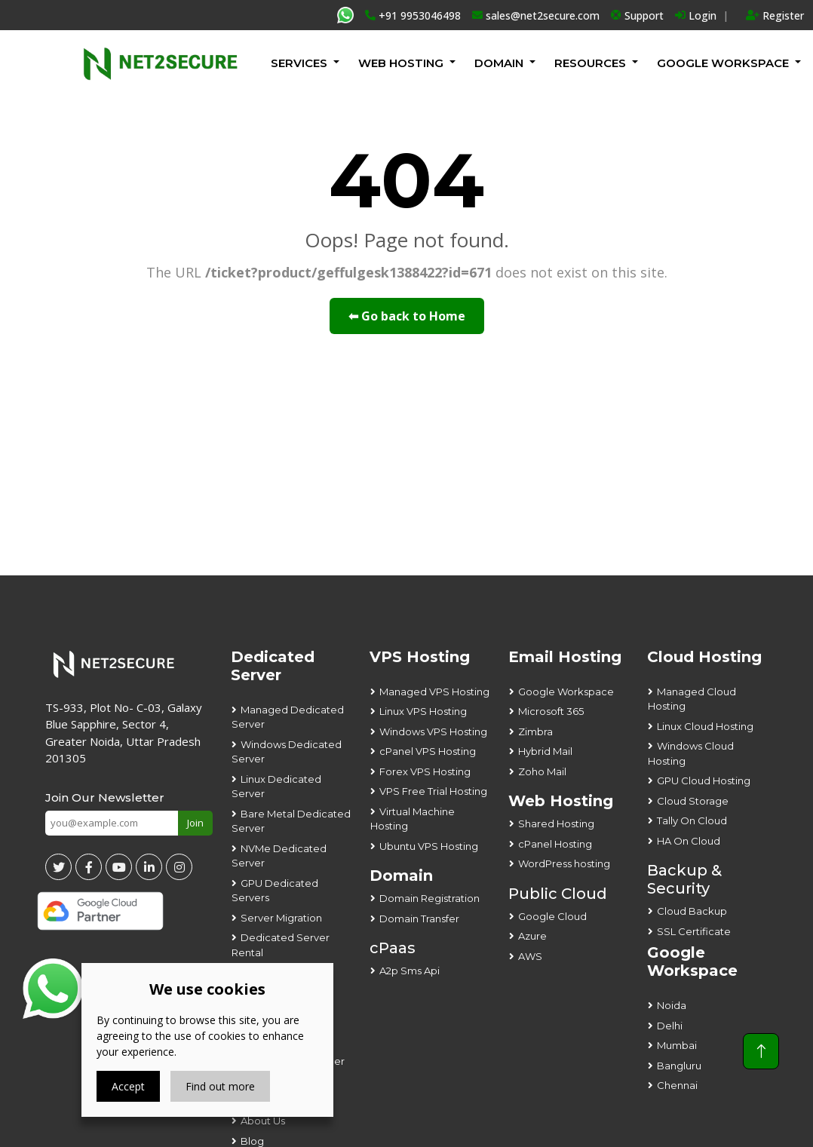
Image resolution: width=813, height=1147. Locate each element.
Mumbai (677, 1045)
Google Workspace (566, 691)
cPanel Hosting (555, 844)
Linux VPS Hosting (423, 711)
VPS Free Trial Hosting (433, 791)
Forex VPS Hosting (425, 771)
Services (299, 63)
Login (695, 15)
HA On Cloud (688, 841)
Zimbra (535, 731)
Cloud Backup (692, 911)
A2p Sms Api (409, 971)
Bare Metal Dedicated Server (291, 821)
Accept (128, 1086)
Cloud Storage (693, 801)
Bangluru (679, 1066)
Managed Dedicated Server (288, 717)
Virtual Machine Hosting (412, 819)
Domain (498, 63)
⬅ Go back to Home (406, 316)
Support (637, 15)
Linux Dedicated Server (276, 786)
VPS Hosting (420, 657)
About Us (263, 1121)
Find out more (220, 1086)
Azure (532, 936)
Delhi (670, 1026)
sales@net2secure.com (536, 15)
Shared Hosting (556, 823)
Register (775, 15)
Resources (590, 63)
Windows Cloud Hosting (691, 753)
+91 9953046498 (413, 15)
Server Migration (281, 918)
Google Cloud (552, 916)
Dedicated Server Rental (281, 944)
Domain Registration (429, 898)
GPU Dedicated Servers (275, 890)
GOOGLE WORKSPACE (723, 63)
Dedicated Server (272, 666)
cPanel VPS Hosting (427, 751)
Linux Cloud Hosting (705, 726)
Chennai (677, 1085)
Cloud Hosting (704, 657)
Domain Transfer (419, 918)
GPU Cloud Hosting (703, 780)
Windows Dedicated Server (287, 751)
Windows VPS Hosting (433, 731)
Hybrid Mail (545, 751)
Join (195, 823)
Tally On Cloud (692, 820)
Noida (671, 1005)
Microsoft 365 (551, 711)
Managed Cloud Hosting (692, 699)
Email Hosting (564, 657)
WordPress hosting (564, 863)
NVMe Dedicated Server (279, 855)
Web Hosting (400, 63)
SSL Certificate (694, 931)
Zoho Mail (542, 771)
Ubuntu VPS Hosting (428, 846)
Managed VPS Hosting (434, 691)
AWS (530, 956)
